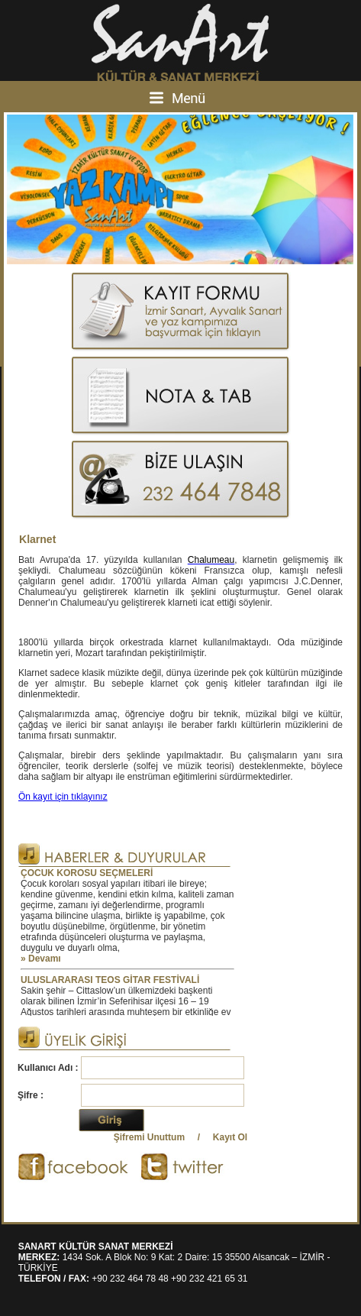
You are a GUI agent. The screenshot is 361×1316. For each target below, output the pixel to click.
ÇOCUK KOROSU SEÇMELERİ (87, 873)
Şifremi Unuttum (149, 1137)
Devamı (44, 958)
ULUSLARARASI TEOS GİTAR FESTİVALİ (110, 980)
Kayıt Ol (230, 1137)
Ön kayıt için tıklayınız (63, 796)
